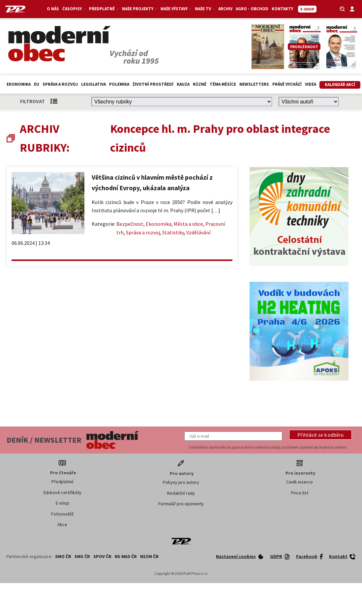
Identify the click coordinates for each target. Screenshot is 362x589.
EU (36, 84)
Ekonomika (19, 84)
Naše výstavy (176, 9)
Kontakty (282, 9)
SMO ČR (63, 556)
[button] (320, 435)
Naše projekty (140, 9)
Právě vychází (287, 84)
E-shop (62, 503)
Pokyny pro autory (181, 482)
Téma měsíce (223, 84)
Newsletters (254, 84)
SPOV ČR (102, 556)
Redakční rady (181, 493)
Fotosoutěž (62, 514)
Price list (299, 493)
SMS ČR (82, 556)
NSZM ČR (149, 556)
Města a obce (188, 224)
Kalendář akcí (340, 84)
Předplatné (104, 9)
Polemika (119, 84)
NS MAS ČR (126, 556)
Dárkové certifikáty (62, 492)
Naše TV (205, 9)
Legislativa (93, 84)
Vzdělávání (198, 232)
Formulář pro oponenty (181, 504)
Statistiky (173, 232)
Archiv (226, 9)
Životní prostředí (153, 84)
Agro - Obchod (252, 9)
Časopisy (74, 9)
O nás (53, 9)
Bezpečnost (129, 224)
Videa (310, 84)
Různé (199, 84)
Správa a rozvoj (60, 84)
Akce (62, 524)
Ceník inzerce (299, 482)
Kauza (183, 84)
